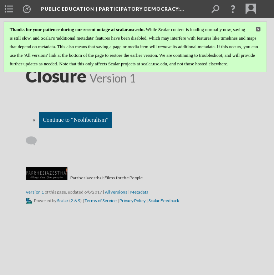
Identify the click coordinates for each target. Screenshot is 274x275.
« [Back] (33, 120)
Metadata (139, 192)
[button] (233, 9)
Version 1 (35, 192)
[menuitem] (9, 9)
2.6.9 (75, 200)
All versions (116, 192)
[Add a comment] (34, 141)
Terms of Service (101, 200)
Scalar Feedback (163, 200)
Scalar (62, 200)
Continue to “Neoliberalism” (75, 120)
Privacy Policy (133, 200)
